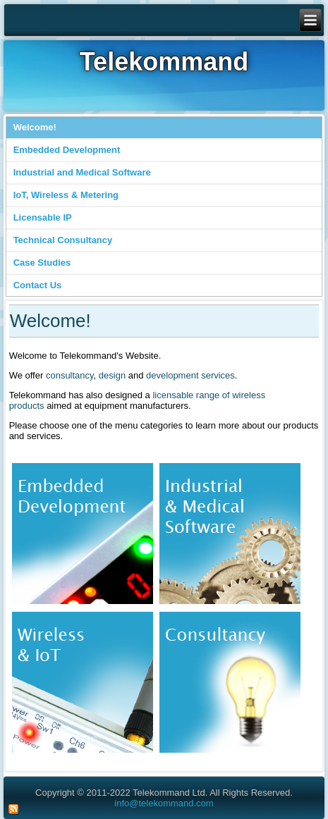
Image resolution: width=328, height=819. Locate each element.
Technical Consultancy (63, 240)
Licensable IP (42, 217)
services (218, 375)
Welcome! (34, 127)
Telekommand (164, 61)
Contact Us (37, 285)
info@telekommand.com (163, 803)
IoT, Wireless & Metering (66, 195)
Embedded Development (67, 149)
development (172, 375)
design (112, 375)
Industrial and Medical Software (82, 172)
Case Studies (42, 262)
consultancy (70, 375)
